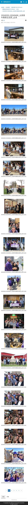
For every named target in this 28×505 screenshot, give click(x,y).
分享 (4, 20)
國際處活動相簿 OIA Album (8, 9)
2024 (17, 9)
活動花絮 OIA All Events (16, 7)
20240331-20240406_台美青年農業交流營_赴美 (13, 11)
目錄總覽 (8, 7)
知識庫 (2, 7)
